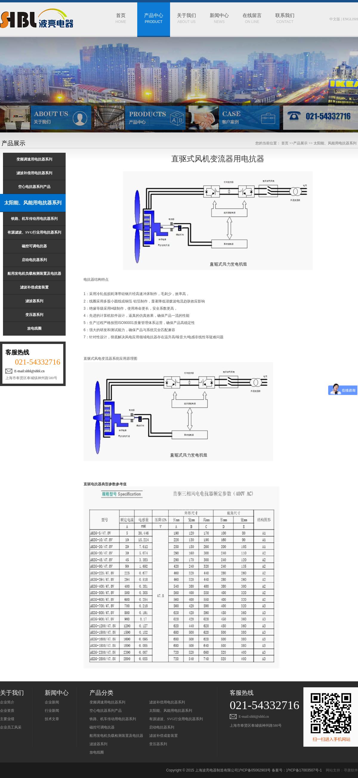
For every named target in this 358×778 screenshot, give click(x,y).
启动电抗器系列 (161, 727)
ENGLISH (350, 19)
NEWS (219, 13)
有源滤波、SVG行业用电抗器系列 (176, 719)
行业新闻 (52, 710)
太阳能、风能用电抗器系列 (170, 710)
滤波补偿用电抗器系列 (167, 702)
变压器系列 (158, 744)
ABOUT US (186, 13)
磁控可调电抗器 (102, 727)
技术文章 (52, 719)
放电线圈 (97, 752)
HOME (120, 13)
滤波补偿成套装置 (163, 736)
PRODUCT (153, 13)
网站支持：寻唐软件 (342, 770)
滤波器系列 (98, 744)
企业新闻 (52, 702)
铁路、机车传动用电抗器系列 (113, 719)
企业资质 (7, 710)
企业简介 (7, 702)
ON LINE (252, 13)
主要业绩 (7, 719)
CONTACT (284, 13)
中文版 (334, 19)
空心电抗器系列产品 (106, 710)
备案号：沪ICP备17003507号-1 (297, 770)
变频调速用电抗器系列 (107, 702)
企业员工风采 (10, 727)
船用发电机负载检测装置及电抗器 (116, 736)
